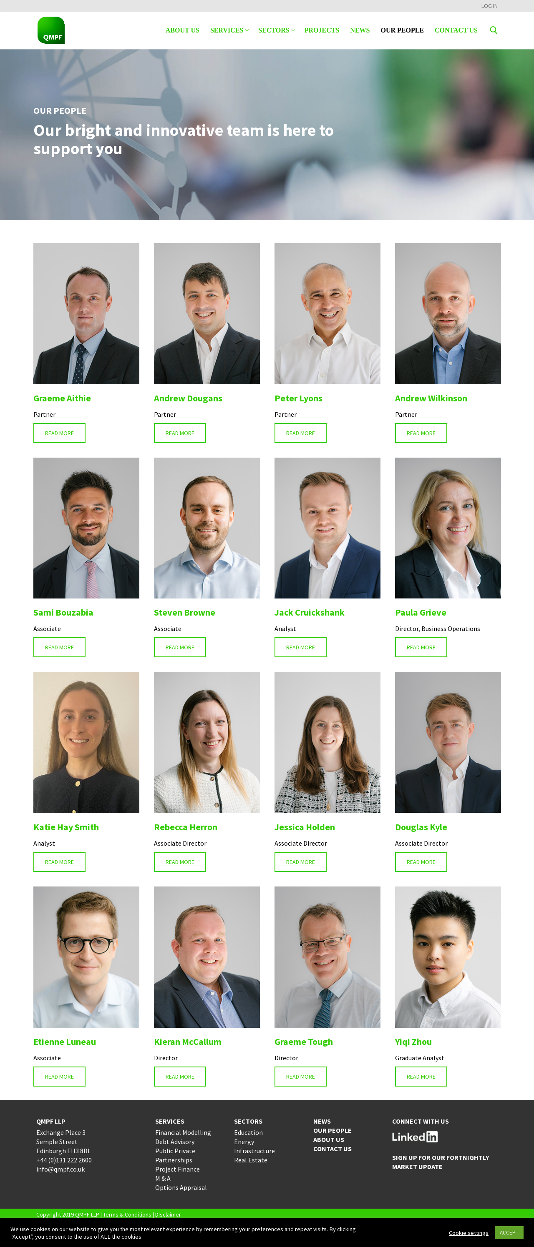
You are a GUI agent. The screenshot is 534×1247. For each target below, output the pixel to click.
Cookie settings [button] (469, 1233)
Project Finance (177, 1169)
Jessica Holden (305, 827)
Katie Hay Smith (66, 827)
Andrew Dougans (188, 398)
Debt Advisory (174, 1141)
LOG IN (489, 6)
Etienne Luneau (64, 1041)
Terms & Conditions (127, 1214)
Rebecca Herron (185, 827)
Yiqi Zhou (413, 1041)
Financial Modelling (183, 1132)
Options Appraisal (181, 1187)
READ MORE (59, 433)
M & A (163, 1178)
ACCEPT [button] (509, 1232)
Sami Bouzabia (63, 612)
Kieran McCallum (188, 1041)
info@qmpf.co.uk (60, 1169)
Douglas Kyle (421, 827)
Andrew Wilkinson (431, 398)
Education (248, 1132)
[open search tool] (494, 30)
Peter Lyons (298, 398)
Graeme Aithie (62, 398)
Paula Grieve (420, 612)
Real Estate (250, 1160)
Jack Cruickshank (310, 612)
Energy (244, 1141)
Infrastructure (254, 1151)
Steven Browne (184, 612)
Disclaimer (168, 1214)
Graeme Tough (304, 1041)
